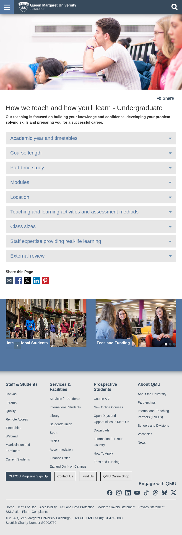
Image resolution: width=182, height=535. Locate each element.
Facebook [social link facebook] (17, 280)
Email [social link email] (9, 280)
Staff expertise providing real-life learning (55, 241)
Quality (11, 410)
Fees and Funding (107, 461)
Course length (26, 153)
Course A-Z (102, 398)
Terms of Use (26, 506)
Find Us (88, 475)
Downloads (101, 429)
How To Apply (103, 452)
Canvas (11, 393)
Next (17, 344)
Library (55, 415)
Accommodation (61, 448)
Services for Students (65, 398)
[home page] (46, 7)
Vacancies (145, 433)
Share (168, 98)
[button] (7, 7)
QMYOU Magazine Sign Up (28, 475)
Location (19, 197)
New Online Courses (108, 406)
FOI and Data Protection (77, 506)
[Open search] (174, 7)
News (142, 441)
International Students (65, 406)
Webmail (12, 435)
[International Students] (46, 322)
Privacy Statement (151, 506)
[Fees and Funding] (136, 322)
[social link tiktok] (146, 492)
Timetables (13, 427)
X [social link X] (25, 280)
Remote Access (17, 418)
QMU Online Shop (116, 475)
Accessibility (48, 506)
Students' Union (61, 423)
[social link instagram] (119, 492)
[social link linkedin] (128, 492)
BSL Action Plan (17, 511)
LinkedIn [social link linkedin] (33, 280)
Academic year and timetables (44, 138)
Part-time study (27, 167)
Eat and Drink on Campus (68, 465)
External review (27, 256)
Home (10, 506)
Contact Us (65, 475)
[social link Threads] (155, 492)
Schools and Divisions (153, 424)
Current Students (18, 458)
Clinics (54, 440)
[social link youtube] (137, 492)
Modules (19, 182)
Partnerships (147, 401)
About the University (152, 393)
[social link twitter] (173, 492)
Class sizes (23, 226)
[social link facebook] (109, 492)
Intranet (11, 401)
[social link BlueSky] (164, 492)
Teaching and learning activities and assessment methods (74, 212)
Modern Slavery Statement (116, 506)
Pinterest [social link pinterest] (41, 280)
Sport (53, 432)
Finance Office (60, 457)
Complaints (40, 511)
